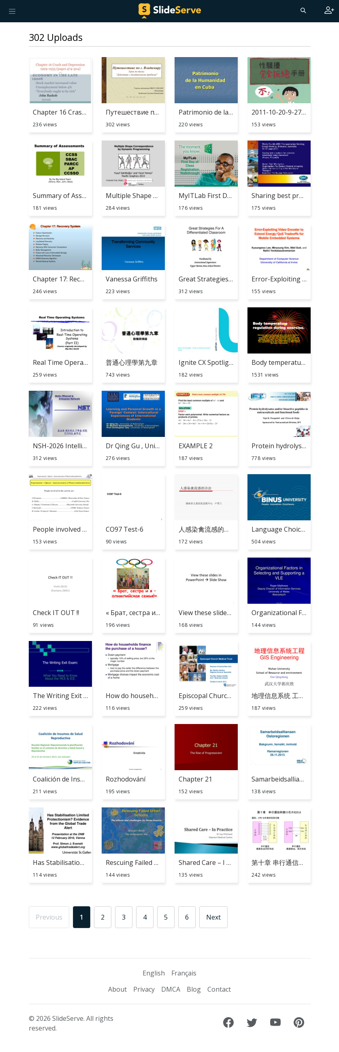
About (117, 989)
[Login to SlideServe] (329, 11)
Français (183, 973)
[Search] (302, 10)
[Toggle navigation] (12, 10)
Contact (219, 989)
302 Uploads (56, 37)
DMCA (170, 989)
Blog (194, 989)
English (154, 973)
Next (213, 917)
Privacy (144, 989)
